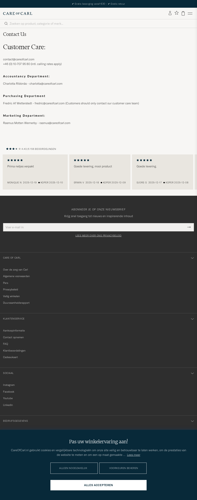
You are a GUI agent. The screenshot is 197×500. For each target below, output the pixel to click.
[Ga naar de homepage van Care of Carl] (17, 13)
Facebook (8, 391)
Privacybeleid (10, 289)
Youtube (8, 398)
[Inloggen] (170, 13)
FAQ (5, 343)
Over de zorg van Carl (15, 269)
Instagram (9, 384)
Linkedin (8, 404)
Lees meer (133, 455)
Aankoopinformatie (14, 330)
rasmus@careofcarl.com (54, 123)
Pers (5, 282)
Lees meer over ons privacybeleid (98, 235)
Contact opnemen (13, 337)
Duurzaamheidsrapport (16, 302)
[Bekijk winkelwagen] (183, 13)
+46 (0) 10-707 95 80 (16, 64)
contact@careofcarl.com (18, 59)
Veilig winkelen (11, 296)
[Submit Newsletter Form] (189, 227)
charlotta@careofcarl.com (46, 83)
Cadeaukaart (10, 357)
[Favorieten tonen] (176, 13)
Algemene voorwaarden (16, 276)
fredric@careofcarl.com (50, 103)
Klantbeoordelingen (14, 350)
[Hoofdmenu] (190, 13)
